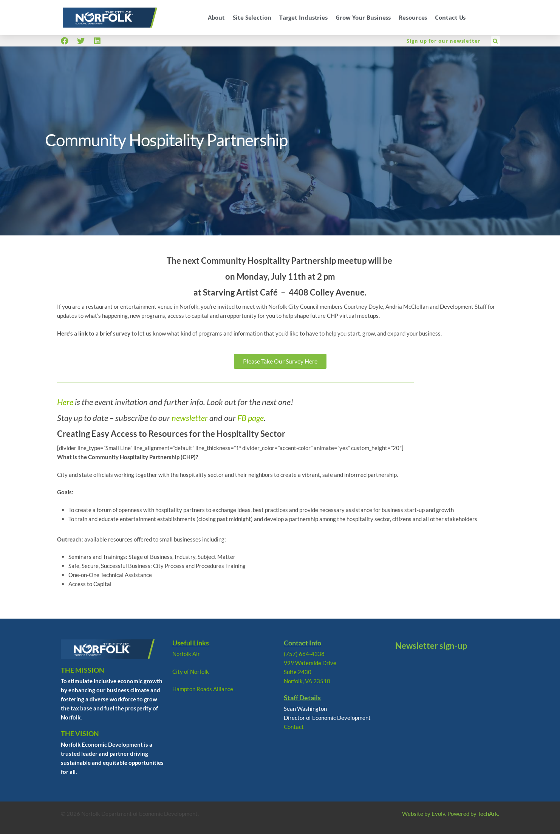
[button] (495, 41)
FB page (250, 418)
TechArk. (488, 813)
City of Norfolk (190, 671)
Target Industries (303, 17)
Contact (294, 726)
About (216, 17)
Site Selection (252, 17)
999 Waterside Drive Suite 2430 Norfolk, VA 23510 (310, 671)
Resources (413, 17)
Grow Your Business (363, 17)
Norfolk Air (186, 653)
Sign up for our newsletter (444, 40)
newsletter (190, 418)
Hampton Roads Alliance (202, 688)
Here (65, 402)
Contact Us (450, 17)
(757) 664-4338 (304, 653)
